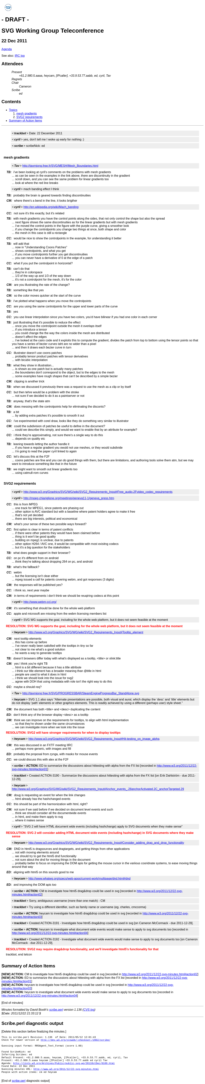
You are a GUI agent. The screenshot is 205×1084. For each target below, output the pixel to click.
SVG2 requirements (29, 117)
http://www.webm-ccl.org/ (40, 601)
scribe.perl (56, 1009)
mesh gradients (26, 113)
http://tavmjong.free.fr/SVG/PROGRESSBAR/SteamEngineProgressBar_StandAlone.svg (80, 693)
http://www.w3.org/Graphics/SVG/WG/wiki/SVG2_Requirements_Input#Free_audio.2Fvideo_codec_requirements (97, 491)
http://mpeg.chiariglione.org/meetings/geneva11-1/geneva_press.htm (68, 498)
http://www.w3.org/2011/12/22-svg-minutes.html (66, 1069)
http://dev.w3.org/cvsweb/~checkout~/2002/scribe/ (75, 1040)
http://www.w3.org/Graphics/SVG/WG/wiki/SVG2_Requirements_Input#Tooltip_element (85, 632)
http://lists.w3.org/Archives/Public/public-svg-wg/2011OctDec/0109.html (64, 1063)
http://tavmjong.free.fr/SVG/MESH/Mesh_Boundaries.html (60, 165)
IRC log (20, 55)
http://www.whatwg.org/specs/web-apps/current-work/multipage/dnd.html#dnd (79, 878)
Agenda (6, 49)
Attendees (12, 63)
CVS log (89, 1009)
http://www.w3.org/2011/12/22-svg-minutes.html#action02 (159, 974)
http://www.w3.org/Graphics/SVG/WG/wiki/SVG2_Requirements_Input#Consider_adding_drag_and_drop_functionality (106, 842)
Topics (13, 110)
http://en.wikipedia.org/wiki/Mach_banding (51, 207)
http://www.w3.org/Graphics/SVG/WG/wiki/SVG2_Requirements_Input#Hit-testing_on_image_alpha (93, 738)
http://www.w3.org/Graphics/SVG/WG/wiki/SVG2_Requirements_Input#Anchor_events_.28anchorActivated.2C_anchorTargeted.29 (98, 789)
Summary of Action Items (25, 120)
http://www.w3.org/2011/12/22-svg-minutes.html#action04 (49, 933)
